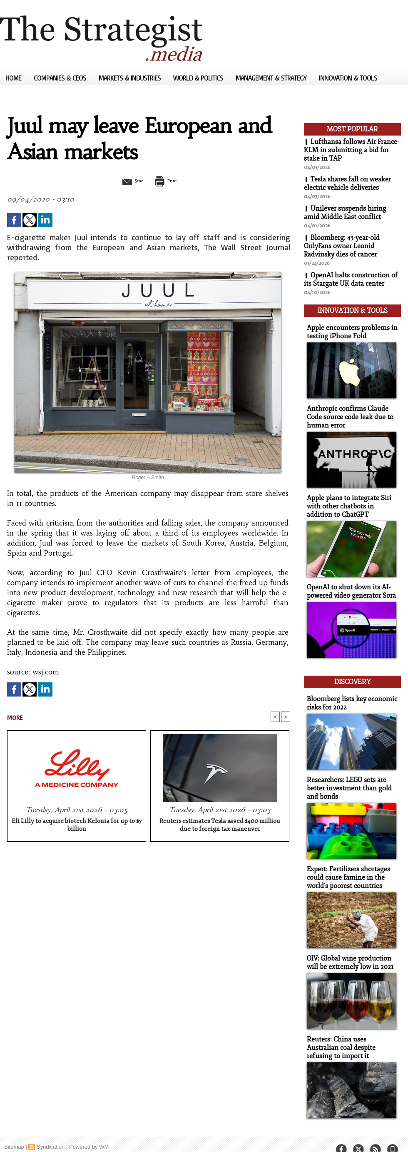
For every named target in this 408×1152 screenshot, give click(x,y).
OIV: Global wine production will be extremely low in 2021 (348, 950)
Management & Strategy (272, 77)
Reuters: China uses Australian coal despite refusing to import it (350, 1034)
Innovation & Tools (348, 77)
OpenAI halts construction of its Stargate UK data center (351, 279)
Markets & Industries (130, 77)
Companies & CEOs (61, 77)
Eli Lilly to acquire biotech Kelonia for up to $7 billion (77, 826)
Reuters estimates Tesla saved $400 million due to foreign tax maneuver (219, 826)
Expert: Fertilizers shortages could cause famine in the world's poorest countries (346, 866)
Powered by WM (89, 1133)
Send (128, 180)
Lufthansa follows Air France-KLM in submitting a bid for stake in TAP (352, 150)
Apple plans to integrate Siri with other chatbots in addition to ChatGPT (351, 501)
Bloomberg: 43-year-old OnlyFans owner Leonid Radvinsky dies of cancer (342, 246)
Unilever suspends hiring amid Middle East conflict (345, 212)
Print (169, 180)
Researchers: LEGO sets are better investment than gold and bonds (346, 778)
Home (14, 77)
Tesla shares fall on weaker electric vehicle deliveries (347, 183)
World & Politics (199, 77)
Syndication (51, 1133)
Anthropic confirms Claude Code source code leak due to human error (347, 413)
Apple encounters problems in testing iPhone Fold (349, 329)
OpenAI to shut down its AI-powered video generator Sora (349, 586)
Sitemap (14, 1133)
